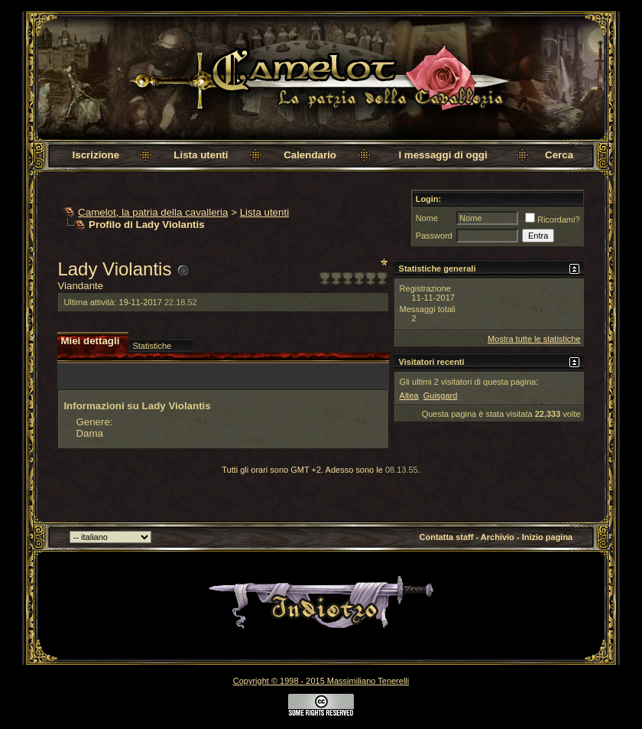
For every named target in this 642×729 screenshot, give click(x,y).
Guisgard (440, 395)
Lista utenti (200, 155)
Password (434, 235)
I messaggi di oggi (442, 155)
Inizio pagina (547, 537)
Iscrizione (96, 155)
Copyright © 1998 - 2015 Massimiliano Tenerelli (321, 680)
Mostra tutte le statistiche (534, 338)
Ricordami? (552, 219)
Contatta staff (447, 537)
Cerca (559, 155)
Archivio (497, 537)
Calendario (310, 155)
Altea (409, 395)
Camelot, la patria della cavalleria (153, 212)
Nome (427, 218)
